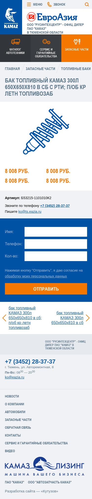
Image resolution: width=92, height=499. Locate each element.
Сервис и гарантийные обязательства (46, 53)
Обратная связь (18, 427)
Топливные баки (76, 69)
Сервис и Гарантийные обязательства (36, 443)
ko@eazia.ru (14, 377)
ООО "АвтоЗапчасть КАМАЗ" (49, 482)
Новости (12, 396)
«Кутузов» (49, 491)
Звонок (59, 4)
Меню (37, 4)
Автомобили (15, 412)
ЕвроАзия (52, 16)
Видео (10, 451)
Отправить (46, 289)
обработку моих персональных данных (36, 276)
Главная (12, 69)
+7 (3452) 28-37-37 (55, 206)
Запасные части (76, 49)
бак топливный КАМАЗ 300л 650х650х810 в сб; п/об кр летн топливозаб (25, 318)
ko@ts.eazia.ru (29, 212)
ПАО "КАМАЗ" (14, 482)
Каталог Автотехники (15, 51)
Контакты (13, 435)
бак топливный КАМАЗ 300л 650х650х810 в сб (67, 318)
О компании (14, 404)
